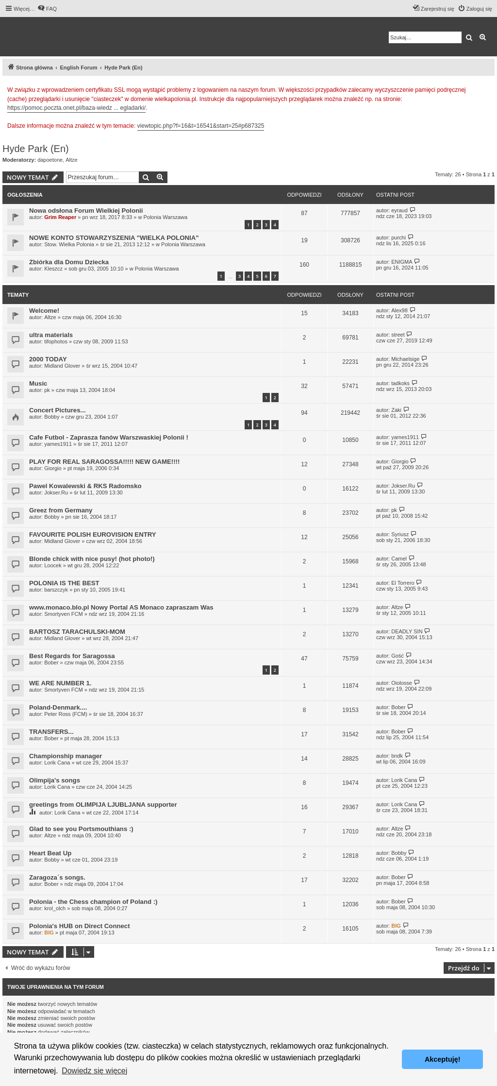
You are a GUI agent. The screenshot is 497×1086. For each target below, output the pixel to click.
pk (47, 390)
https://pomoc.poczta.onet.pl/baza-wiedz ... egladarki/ (76, 107)
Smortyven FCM (63, 614)
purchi (398, 237)
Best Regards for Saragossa (72, 656)
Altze (71, 160)
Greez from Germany (60, 510)
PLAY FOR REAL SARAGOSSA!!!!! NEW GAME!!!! (104, 461)
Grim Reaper (60, 217)
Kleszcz (53, 269)
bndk (397, 756)
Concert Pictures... (57, 410)
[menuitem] (47, 9)
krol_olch (55, 908)
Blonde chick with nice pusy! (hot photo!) (92, 558)
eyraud (399, 210)
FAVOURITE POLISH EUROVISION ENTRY (92, 534)
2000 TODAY (48, 359)
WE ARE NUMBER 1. (60, 683)
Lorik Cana (57, 762)
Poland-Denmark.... (58, 707)
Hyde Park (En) (35, 148)
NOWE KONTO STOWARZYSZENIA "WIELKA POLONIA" (114, 237)
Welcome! (44, 310)
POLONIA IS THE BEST (64, 583)
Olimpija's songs (54, 780)
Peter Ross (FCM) (65, 714)
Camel (399, 558)
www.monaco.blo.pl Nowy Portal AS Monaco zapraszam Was (121, 607)
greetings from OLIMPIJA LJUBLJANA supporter (103, 804)
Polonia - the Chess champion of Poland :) (93, 901)
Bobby (51, 417)
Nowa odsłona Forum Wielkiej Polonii (86, 210)
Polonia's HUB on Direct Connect (79, 926)
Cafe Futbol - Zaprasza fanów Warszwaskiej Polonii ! (108, 437)
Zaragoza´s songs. (57, 877)
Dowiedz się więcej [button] (94, 1071)
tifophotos (55, 341)
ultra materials (51, 335)
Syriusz (400, 534)
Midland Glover (62, 366)
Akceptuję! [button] (443, 1059)
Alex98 (399, 310)
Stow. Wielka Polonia (69, 244)
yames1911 (58, 444)
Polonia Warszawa (165, 217)
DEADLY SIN (406, 631)
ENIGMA (401, 262)
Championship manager (65, 756)
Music (38, 383)
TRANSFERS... (51, 731)
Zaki (396, 410)
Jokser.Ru (56, 492)
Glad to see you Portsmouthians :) (81, 828)
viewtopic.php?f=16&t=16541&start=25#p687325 (201, 125)
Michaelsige (405, 359)
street (398, 335)
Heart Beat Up (50, 853)
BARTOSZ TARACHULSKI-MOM (77, 631)
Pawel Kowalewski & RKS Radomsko (85, 486)
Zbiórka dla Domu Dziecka (69, 262)
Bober (51, 662)
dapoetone (50, 160)
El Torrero (402, 583)
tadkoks (400, 383)
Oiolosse (401, 683)
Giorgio (52, 468)
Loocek (52, 565)
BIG (49, 932)
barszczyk (56, 590)
